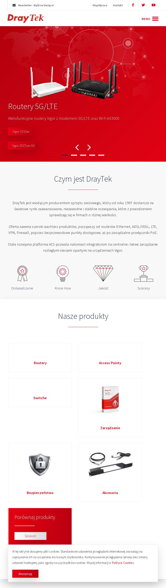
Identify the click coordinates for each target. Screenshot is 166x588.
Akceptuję (25, 574)
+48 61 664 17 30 (135, 528)
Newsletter (35, 5)
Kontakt (116, 5)
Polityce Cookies (123, 563)
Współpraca (98, 5)
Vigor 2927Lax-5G (23, 146)
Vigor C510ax (21, 131)
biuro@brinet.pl (135, 537)
